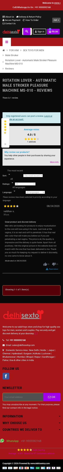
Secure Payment (11, 20)
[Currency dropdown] (56, 20)
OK (51, 397)
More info (54, 162)
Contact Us (9, 23)
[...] (36, 333)
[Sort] (15, 172)
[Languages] (18, 189)
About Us (8, 17)
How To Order (30, 20)
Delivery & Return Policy (28, 17)
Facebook (6, 376)
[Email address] (23, 397)
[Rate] (12, 181)
